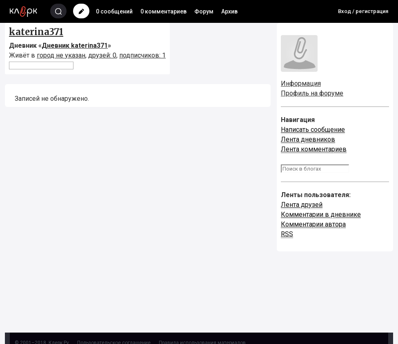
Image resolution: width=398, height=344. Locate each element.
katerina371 (36, 32)
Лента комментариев (314, 149)
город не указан (61, 55)
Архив (229, 11)
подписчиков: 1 (142, 55)
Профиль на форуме (312, 93)
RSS (287, 234)
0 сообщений (114, 11)
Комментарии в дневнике (321, 214)
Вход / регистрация (363, 11)
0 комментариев (163, 11)
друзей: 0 (102, 55)
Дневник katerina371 (75, 45)
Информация (301, 83)
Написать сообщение (313, 129)
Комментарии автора (313, 224)
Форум (203, 11)
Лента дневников (308, 139)
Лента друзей (301, 205)
